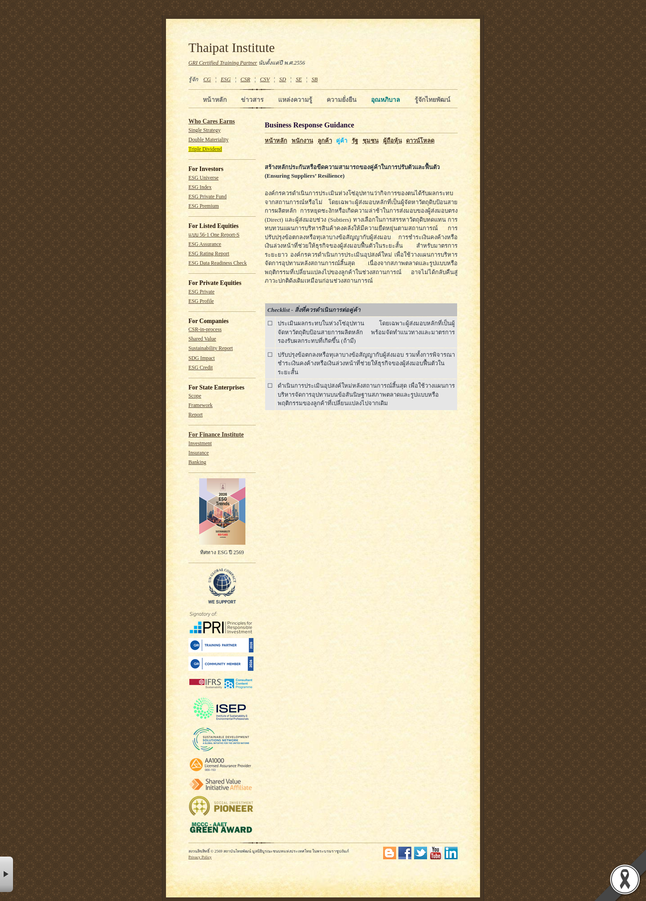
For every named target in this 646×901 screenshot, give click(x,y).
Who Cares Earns (211, 121)
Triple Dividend (205, 149)
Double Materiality (208, 140)
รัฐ (355, 140)
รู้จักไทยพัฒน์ (432, 99)
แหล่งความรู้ (295, 99)
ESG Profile (201, 301)
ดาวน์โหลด (420, 140)
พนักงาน (302, 140)
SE (299, 79)
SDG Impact (201, 358)
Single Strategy (204, 130)
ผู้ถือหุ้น (392, 140)
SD (282, 79)
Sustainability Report (210, 348)
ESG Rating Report (208, 254)
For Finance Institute (216, 434)
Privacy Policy (200, 857)
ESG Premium (203, 206)
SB (315, 79)
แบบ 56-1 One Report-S (214, 235)
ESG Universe (203, 178)
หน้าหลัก (215, 99)
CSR (245, 79)
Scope (194, 396)
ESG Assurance (204, 244)
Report (195, 415)
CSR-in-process (205, 329)
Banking (197, 462)
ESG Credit (200, 368)
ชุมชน (370, 140)
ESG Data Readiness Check (217, 263)
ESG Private (201, 292)
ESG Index (200, 187)
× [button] (6, 874)
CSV (265, 79)
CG (207, 79)
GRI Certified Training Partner (222, 63)
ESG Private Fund (207, 197)
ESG (226, 79)
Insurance (198, 453)
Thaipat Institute (231, 47)
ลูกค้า (325, 140)
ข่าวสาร (252, 99)
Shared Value (202, 339)
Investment (200, 443)
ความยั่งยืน (342, 99)
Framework (200, 405)
